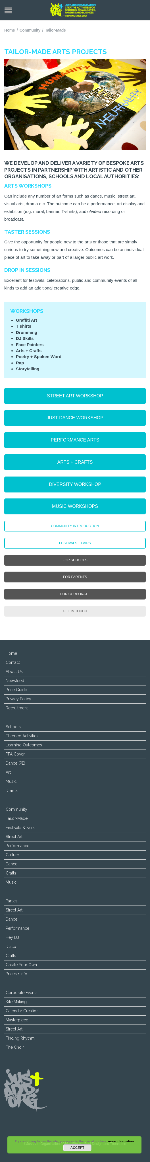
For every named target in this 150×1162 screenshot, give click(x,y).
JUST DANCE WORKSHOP (75, 417)
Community (30, 30)
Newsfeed (15, 680)
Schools (13, 726)
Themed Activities (22, 736)
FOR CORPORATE (75, 594)
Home (9, 30)
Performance (17, 845)
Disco (11, 946)
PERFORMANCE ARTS (75, 440)
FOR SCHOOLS (75, 560)
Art (8, 772)
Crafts (11, 873)
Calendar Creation (22, 1011)
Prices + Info (16, 974)
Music (11, 781)
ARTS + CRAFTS (75, 462)
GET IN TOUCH (75, 611)
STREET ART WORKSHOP (75, 395)
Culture (12, 855)
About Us (14, 671)
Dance (11, 864)
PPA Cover (15, 754)
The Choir (15, 1047)
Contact (13, 662)
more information (121, 1141)
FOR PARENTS (75, 577)
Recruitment (17, 708)
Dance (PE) (15, 763)
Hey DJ (12, 937)
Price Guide (16, 689)
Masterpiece (17, 1020)
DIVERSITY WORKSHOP (75, 484)
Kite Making (16, 1001)
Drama (12, 790)
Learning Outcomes (24, 745)
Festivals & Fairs (20, 827)
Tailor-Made (17, 818)
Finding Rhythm (20, 1038)
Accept (77, 1148)
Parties (12, 901)
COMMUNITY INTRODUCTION (75, 526)
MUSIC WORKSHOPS (75, 506)
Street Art (14, 836)
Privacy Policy (18, 699)
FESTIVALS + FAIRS (75, 543)
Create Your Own (21, 964)
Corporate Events (22, 992)
